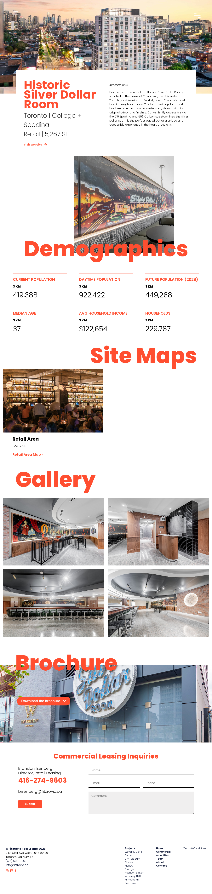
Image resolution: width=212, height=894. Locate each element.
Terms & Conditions (194, 848)
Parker (128, 855)
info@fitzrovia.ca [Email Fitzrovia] (17, 865)
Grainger (130, 869)
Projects (130, 848)
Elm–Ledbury (132, 858)
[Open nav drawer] (197, 15)
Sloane (129, 862)
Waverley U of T (133, 851)
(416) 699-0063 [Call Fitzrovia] (16, 861)
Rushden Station (134, 872)
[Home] (16, 13)
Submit (30, 804)
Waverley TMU (133, 876)
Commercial (163, 851)
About (160, 862)
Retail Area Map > (28, 454)
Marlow (129, 865)
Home (159, 848)
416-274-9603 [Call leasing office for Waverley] (42, 780)
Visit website (35, 144)
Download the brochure (43, 701)
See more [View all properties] (130, 883)
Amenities (162, 855)
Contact (161, 865)
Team (159, 858)
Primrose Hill (132, 879)
